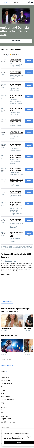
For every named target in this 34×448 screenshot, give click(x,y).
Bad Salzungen (14, 240)
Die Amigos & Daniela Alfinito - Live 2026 (16, 180)
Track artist (16, 41)
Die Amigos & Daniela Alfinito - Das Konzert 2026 (16, 234)
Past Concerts (7, 301)
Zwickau (19, 77)
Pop (6, 261)
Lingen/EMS (13, 174)
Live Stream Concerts (7, 399)
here (22, 438)
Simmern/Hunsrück (15, 161)
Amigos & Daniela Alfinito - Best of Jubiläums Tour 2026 (16, 204)
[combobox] (16, 2)
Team (2, 412)
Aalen (11, 90)
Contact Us (4, 410)
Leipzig (12, 65)
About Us (4, 408)
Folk (15, 261)
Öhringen (13, 227)
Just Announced (5, 380)
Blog (2, 403)
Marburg (12, 150)
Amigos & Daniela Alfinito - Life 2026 (15, 169)
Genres (3, 387)
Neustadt (12, 126)
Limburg (12, 197)
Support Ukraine (6, 419)
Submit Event (5, 416)
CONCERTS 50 (5, 2)
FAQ (2, 414)
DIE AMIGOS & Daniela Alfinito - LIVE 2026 (16, 133)
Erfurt (11, 186)
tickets (29, 61)
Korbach (19, 137)
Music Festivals (5, 396)
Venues (3, 393)
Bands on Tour (5, 377)
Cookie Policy (5, 427)
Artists (3, 390)
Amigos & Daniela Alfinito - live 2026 (15, 85)
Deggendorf (13, 103)
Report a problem (6, 360)
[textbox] (4, 371)
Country (10, 261)
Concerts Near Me (6, 384)
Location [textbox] (15, 2)
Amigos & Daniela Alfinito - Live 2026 (15, 60)
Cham (11, 114)
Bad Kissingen (14, 213)
